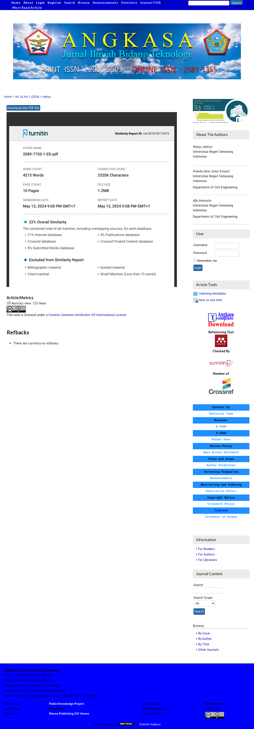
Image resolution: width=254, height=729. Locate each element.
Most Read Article (27, 7)
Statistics (129, 2)
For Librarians (207, 560)
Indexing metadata (212, 293)
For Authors (206, 554)
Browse (84, 2)
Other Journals (208, 649)
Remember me (207, 261)
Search (69, 2)
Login (40, 2)
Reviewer (221, 420)
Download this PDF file (23, 108)
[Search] (208, 3)
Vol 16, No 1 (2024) (27, 97)
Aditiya (46, 97)
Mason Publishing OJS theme (69, 713)
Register (54, 2)
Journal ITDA (150, 2)
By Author (205, 639)
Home (16, 2)
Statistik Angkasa (150, 724)
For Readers (206, 549)
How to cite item (210, 300)
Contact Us (221, 407)
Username (200, 245)
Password (200, 253)
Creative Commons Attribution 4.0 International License (87, 315)
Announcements (105, 2)
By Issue (204, 633)
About (28, 2)
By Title (203, 644)
